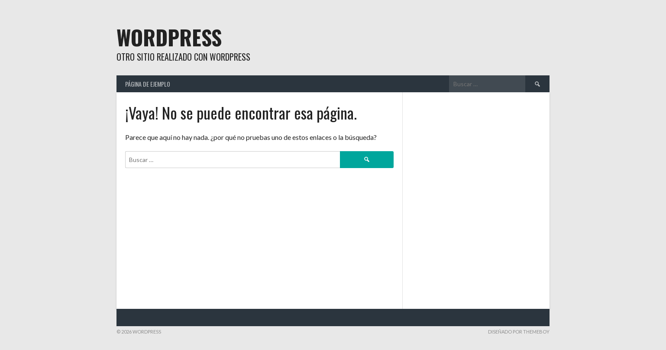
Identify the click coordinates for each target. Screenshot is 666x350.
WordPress (169, 37)
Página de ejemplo (147, 83)
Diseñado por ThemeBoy (519, 331)
